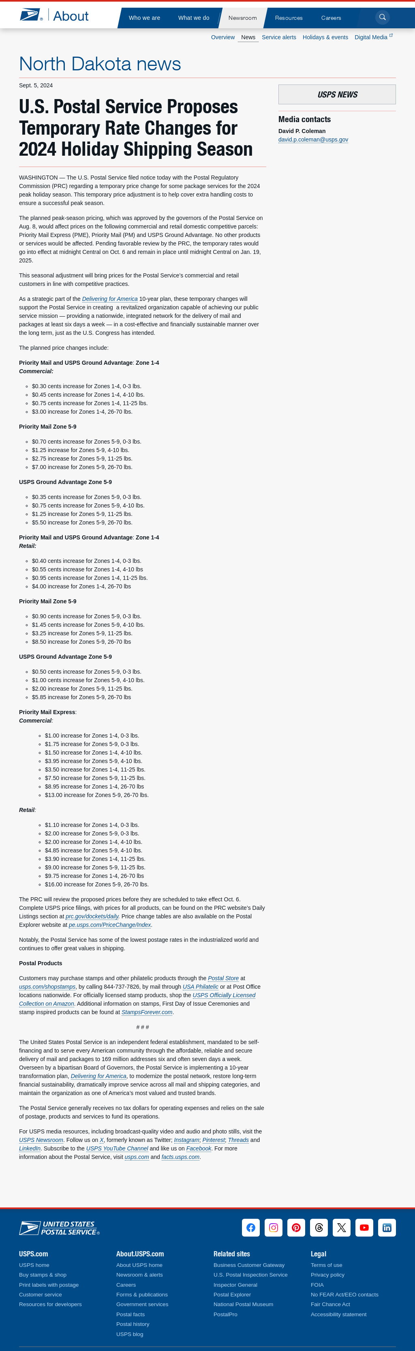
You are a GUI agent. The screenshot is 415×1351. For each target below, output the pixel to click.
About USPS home (139, 1265)
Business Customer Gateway (249, 1265)
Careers (126, 1285)
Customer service (40, 1295)
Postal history (133, 1324)
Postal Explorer (232, 1295)
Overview (223, 37)
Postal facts (130, 1314)
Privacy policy (327, 1275)
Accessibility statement (339, 1314)
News (248, 37)
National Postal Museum (243, 1304)
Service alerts (279, 37)
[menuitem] (144, 18)
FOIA (317, 1285)
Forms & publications (142, 1295)
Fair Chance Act (330, 1304)
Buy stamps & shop (42, 1275)
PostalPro (225, 1314)
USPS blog (129, 1334)
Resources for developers (50, 1304)
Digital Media (374, 37)
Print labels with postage (49, 1285)
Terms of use (326, 1265)
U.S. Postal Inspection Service (251, 1275)
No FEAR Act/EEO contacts (345, 1295)
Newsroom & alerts (139, 1275)
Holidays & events (325, 37)
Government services (142, 1304)
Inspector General (235, 1285)
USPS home (34, 1265)
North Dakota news (100, 63)
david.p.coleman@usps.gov (313, 139)
